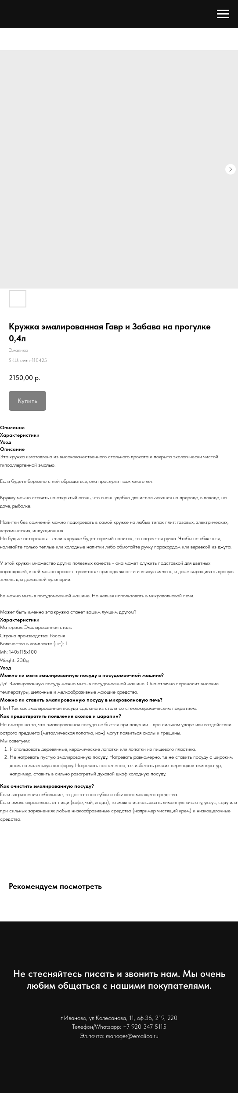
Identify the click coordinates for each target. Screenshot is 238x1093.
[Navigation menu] (223, 14)
